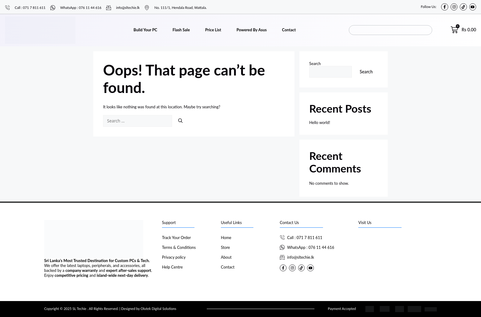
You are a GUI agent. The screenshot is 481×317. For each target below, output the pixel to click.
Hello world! (319, 122)
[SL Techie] (397, 256)
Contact (289, 29)
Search (315, 63)
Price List (213, 29)
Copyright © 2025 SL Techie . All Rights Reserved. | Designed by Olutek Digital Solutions (110, 309)
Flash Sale (181, 29)
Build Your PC (145, 29)
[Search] (180, 120)
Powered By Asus (252, 29)
